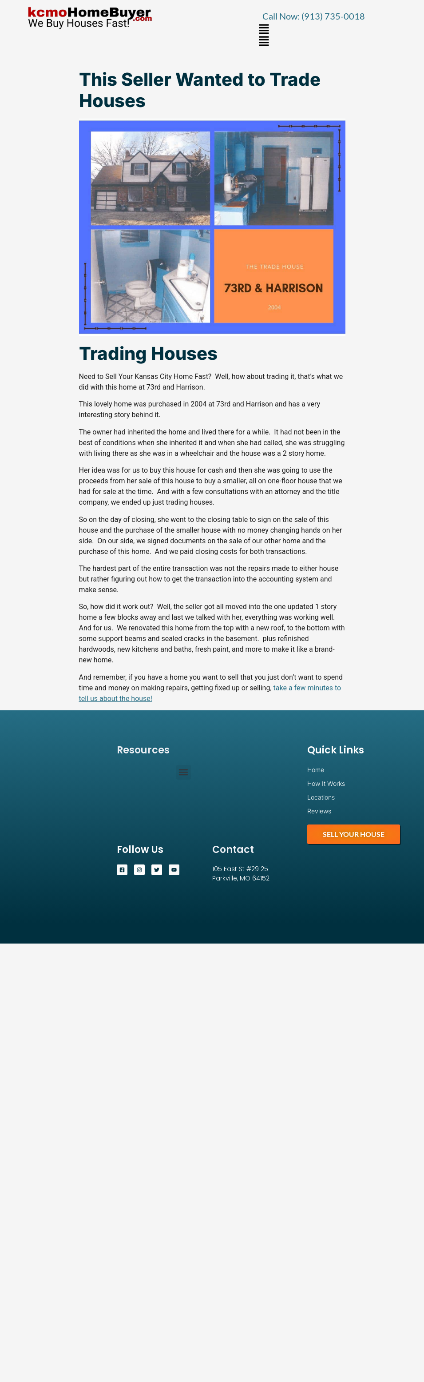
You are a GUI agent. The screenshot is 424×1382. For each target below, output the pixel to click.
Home (315, 769)
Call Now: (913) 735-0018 (313, 16)
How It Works (326, 783)
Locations (321, 797)
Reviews (319, 811)
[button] (264, 30)
